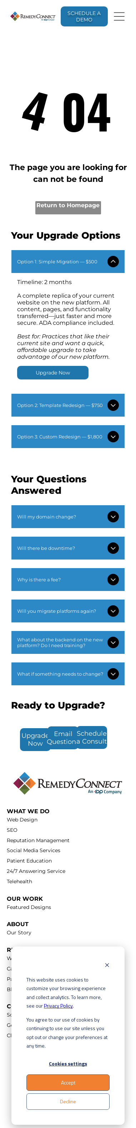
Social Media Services (33, 850)
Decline (68, 1101)
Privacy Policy (58, 1005)
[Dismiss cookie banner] (107, 965)
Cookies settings (68, 1063)
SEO (12, 830)
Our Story (19, 932)
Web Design (22, 819)
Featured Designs (29, 907)
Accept (68, 1082)
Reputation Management (38, 840)
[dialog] (68, 1035)
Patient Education (29, 861)
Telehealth (19, 881)
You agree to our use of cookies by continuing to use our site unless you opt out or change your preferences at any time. (66, 1033)
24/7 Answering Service (36, 871)
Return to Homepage (68, 205)
